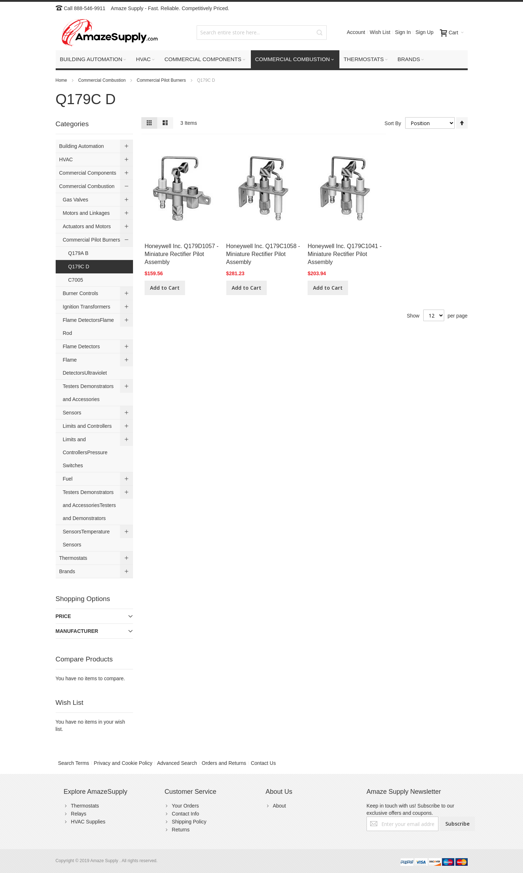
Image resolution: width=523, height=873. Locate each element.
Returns (180, 829)
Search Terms (73, 763)
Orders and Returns (224, 763)
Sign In (403, 32)
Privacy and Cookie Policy (123, 763)
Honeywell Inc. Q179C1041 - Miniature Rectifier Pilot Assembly (345, 254)
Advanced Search (177, 763)
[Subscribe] (457, 824)
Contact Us (263, 763)
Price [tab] (63, 616)
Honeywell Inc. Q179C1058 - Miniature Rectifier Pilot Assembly (263, 254)
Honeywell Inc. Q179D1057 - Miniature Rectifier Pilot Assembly (182, 254)
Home (62, 80)
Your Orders (185, 806)
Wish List (380, 32)
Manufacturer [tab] (77, 631)
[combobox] (262, 32)
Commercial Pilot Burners (162, 80)
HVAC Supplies (88, 822)
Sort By (393, 123)
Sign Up (424, 32)
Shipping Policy (189, 822)
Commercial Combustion (102, 80)
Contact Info (185, 814)
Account (356, 32)
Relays (78, 814)
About (279, 806)
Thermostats (85, 806)
